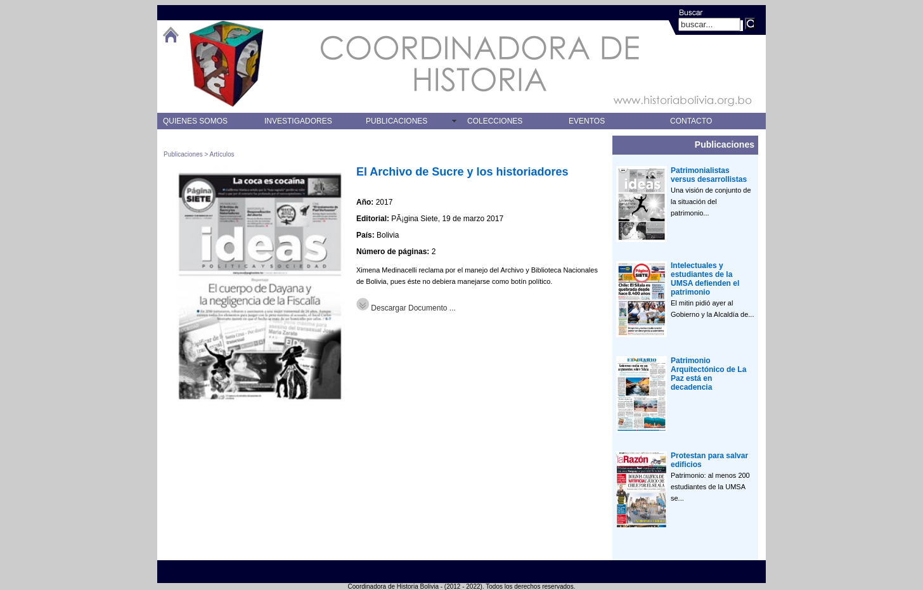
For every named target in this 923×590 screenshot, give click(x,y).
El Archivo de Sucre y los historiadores (462, 171)
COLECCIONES (494, 121)
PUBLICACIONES (396, 121)
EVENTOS (587, 121)
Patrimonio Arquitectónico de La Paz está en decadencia (708, 374)
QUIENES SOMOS (195, 121)
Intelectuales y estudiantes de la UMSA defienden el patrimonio (705, 279)
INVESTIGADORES (298, 121)
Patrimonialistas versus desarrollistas (709, 175)
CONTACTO (691, 121)
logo (226, 63)
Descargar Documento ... (406, 308)
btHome (170, 34)
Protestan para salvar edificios (709, 460)
